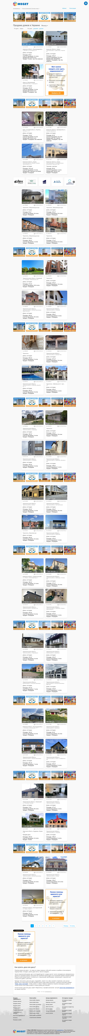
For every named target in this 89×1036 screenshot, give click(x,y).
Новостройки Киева (34, 1002)
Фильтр (44, 25)
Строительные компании (35, 1017)
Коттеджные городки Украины (67, 1001)
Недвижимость (16, 8)
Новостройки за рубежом (35, 1015)
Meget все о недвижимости (19, 1031)
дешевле (35, 28)
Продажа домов (17, 1005)
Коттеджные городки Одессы (67, 1014)
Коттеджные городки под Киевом (68, 1007)
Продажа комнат (17, 1003)
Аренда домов (49, 1004)
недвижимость (48, 991)
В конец (72, 926)
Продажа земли (16, 1007)
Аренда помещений (50, 1011)
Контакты (15, 1017)
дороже (41, 28)
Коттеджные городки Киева (67, 1004)
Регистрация (72, 8)
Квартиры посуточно (50, 1002)
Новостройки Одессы (34, 1008)
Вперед (66, 926)
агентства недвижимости (67, 987)
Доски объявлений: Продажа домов (30, 8)
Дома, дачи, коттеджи (21, 984)
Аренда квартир (49, 1000)
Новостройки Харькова (35, 1011)
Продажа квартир (17, 1001)
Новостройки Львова (34, 1013)
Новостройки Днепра (34, 1006)
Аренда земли (49, 1008)
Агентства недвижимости (19, 1015)
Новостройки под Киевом (35, 1004)
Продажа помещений (18, 1010)
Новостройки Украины (35, 1000)
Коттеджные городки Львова (67, 1021)
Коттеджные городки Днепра (67, 1011)
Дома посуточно (49, 1006)
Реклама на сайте (17, 1019)
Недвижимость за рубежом (17, 1013)
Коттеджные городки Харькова (67, 1017)
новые (21, 28)
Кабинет (64, 8)
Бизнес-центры (49, 1013)
